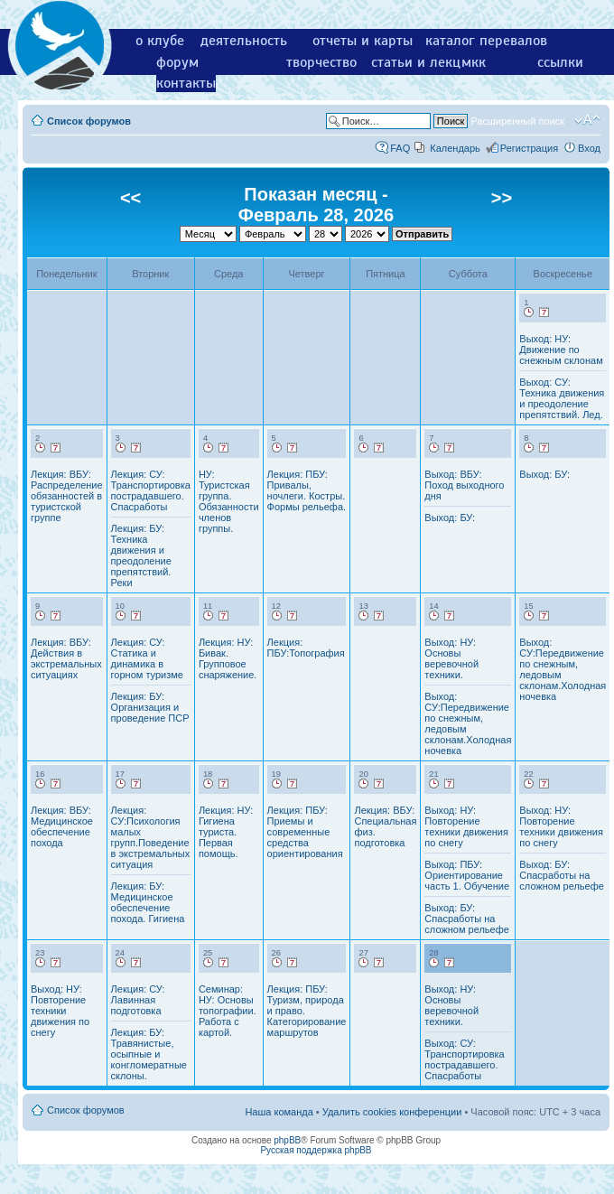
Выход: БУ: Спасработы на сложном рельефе (466, 918)
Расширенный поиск (517, 121)
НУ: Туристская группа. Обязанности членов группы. (229, 501)
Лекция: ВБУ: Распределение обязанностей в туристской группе (67, 496)
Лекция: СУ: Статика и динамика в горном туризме (147, 658)
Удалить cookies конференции (392, 1111)
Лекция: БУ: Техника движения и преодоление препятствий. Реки (141, 555)
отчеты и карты (362, 41)
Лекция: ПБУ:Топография (306, 647)
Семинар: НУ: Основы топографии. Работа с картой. (227, 1011)
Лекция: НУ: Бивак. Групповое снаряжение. (228, 658)
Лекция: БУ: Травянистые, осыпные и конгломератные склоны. (149, 1054)
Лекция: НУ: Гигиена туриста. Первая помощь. (226, 832)
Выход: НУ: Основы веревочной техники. (451, 658)
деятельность (243, 41)
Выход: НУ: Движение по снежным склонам (560, 349)
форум (177, 62)
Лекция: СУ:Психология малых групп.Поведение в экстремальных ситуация (151, 837)
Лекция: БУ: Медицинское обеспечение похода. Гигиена (148, 902)
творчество (321, 62)
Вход (589, 148)
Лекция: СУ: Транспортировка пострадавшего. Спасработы (151, 490)
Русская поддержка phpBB (315, 1150)
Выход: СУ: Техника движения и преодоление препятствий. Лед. (561, 398)
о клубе (159, 41)
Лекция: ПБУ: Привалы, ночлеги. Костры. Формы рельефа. (306, 490)
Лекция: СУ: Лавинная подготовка (138, 1000)
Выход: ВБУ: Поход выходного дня (464, 485)
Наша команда (278, 1111)
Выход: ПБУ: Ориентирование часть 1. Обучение (466, 875)
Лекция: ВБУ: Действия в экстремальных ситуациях (66, 658)
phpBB (287, 1140)
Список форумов (89, 121)
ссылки (560, 62)
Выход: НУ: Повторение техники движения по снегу (466, 826)
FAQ (400, 148)
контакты (186, 83)
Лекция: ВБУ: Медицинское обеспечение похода (62, 826)
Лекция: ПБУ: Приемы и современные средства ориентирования (305, 832)
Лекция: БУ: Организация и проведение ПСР (150, 707)
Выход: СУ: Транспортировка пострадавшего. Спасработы (464, 1059)
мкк (473, 62)
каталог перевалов (486, 41)
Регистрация (529, 148)
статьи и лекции (424, 62)
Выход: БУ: (449, 517)
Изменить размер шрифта (587, 120)
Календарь (455, 148)
